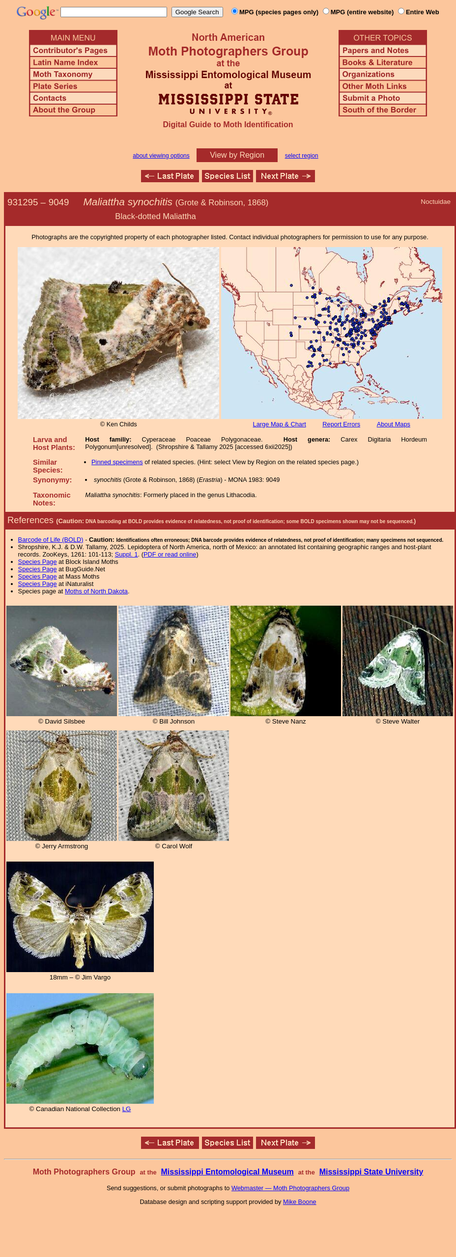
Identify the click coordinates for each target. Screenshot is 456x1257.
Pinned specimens (117, 462)
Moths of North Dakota (96, 591)
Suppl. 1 (126, 554)
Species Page (37, 561)
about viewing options (161, 155)
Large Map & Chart (279, 424)
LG (126, 1109)
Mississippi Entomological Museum (227, 1172)
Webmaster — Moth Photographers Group (290, 1188)
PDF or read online (169, 554)
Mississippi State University (371, 1172)
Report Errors (341, 424)
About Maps (393, 424)
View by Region (237, 155)
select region (301, 155)
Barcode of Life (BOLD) (51, 539)
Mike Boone (299, 1201)
